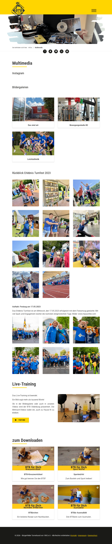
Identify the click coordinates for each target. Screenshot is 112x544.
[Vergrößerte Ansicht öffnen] (25, 193)
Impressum (82, 535)
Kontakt (74, 535)
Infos (30, 47)
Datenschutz (92, 535)
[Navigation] (94, 11)
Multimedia (39, 47)
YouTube (21, 420)
